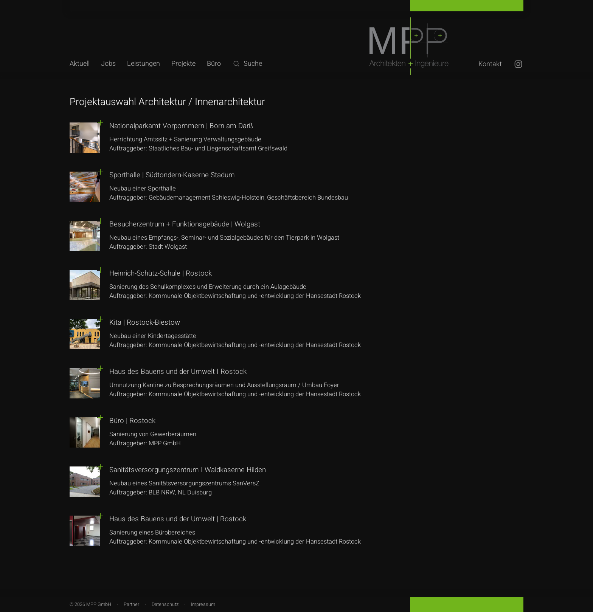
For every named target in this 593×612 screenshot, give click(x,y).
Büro (214, 64)
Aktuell (80, 64)
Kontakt (490, 64)
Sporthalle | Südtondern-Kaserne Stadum (172, 175)
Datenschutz (165, 604)
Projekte (183, 64)
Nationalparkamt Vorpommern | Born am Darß (181, 126)
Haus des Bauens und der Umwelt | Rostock (177, 519)
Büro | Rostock (132, 420)
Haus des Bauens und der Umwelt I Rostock (178, 371)
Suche (247, 64)
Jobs (108, 64)
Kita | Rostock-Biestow (144, 322)
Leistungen (143, 64)
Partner (131, 604)
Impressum (203, 604)
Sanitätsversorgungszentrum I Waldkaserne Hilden (187, 470)
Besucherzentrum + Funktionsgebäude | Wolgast (184, 224)
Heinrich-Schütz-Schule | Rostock (160, 273)
